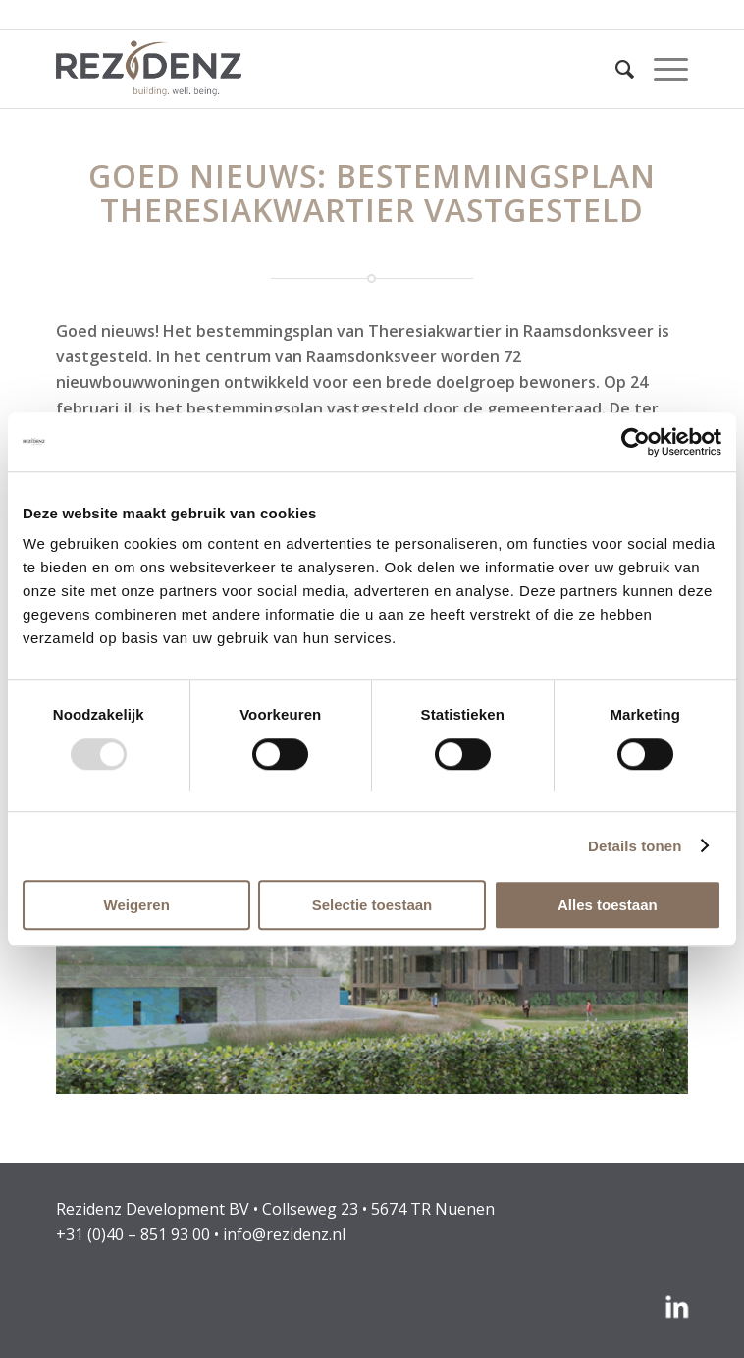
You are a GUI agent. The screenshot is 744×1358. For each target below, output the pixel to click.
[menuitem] (615, 68)
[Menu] (661, 68)
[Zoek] (615, 68)
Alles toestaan (608, 904)
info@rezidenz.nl (284, 1234)
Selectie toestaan (372, 904)
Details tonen (634, 846)
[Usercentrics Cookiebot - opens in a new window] (635, 442)
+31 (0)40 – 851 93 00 (133, 1234)
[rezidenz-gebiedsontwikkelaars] (308, 68)
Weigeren (137, 904)
